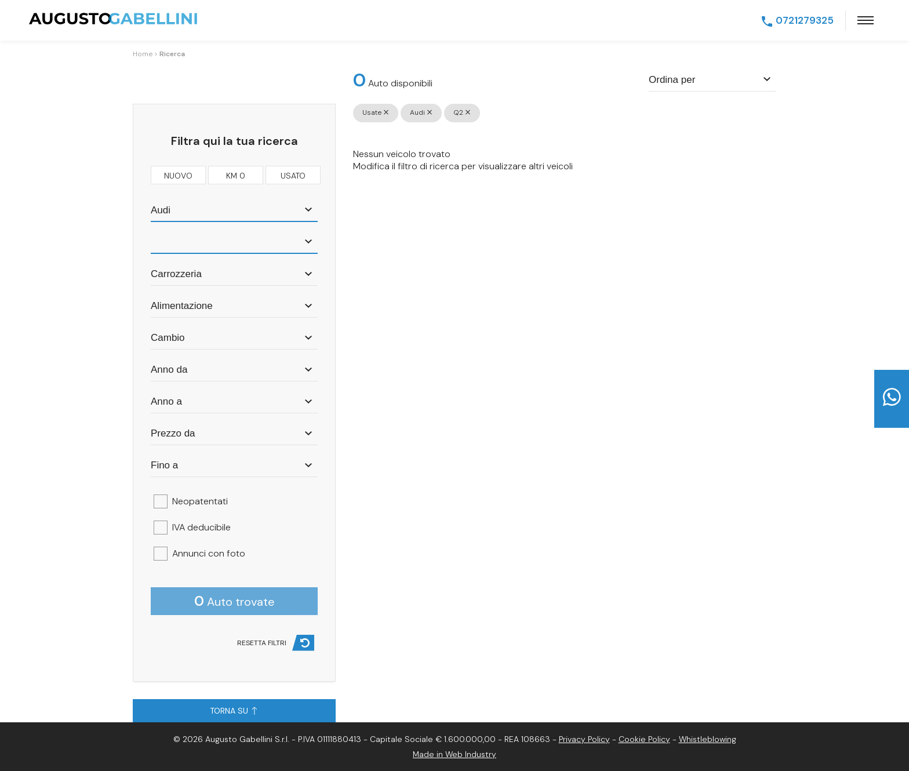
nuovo (178, 174)
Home (142, 54)
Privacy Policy (584, 739)
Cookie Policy (644, 739)
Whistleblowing (707, 739)
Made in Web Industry (454, 754)
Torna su (233, 710)
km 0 (235, 174)
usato (293, 174)
